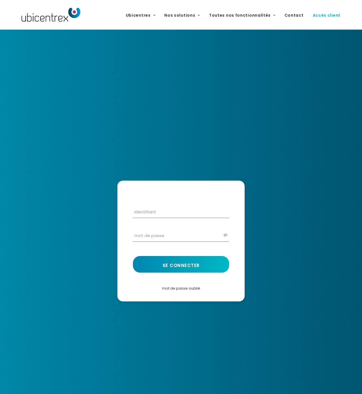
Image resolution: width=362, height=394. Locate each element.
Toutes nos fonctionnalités (242, 15)
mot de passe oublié (181, 288)
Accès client (327, 15)
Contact (294, 15)
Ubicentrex (141, 15)
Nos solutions (182, 15)
